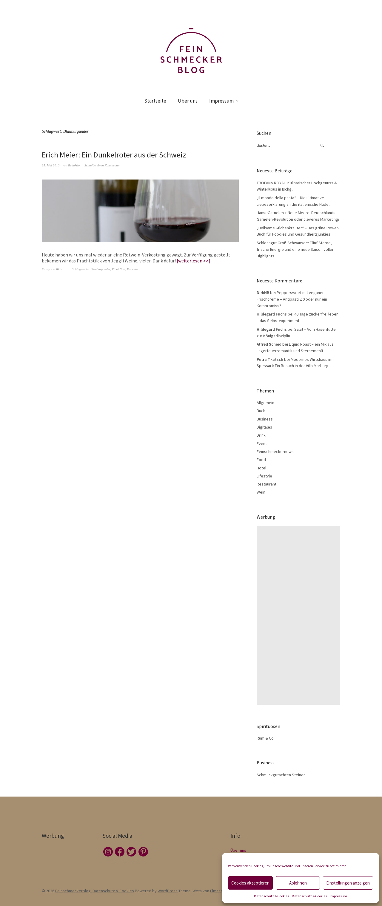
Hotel (261, 468)
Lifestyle (264, 476)
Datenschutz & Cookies (271, 896)
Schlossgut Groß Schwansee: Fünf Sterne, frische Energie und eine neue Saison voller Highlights (295, 249)
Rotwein (132, 269)
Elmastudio (220, 890)
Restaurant (266, 484)
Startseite (155, 101)
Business (265, 419)
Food (261, 459)
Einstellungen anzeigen (348, 883)
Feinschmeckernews (275, 451)
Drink (261, 435)
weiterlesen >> (193, 261)
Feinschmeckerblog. (73, 890)
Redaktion (74, 165)
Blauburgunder (100, 269)
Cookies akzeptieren (250, 883)
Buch (261, 410)
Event (262, 443)
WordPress (168, 890)
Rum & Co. (266, 738)
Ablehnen (298, 883)
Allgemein (265, 402)
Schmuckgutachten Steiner (281, 774)
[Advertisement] (300, 615)
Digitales (264, 427)
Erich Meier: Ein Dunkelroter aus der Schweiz (114, 155)
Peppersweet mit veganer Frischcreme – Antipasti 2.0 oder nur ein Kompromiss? (292, 299)
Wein (59, 269)
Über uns (188, 101)
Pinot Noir (118, 269)
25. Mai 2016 (50, 165)
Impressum (338, 896)
